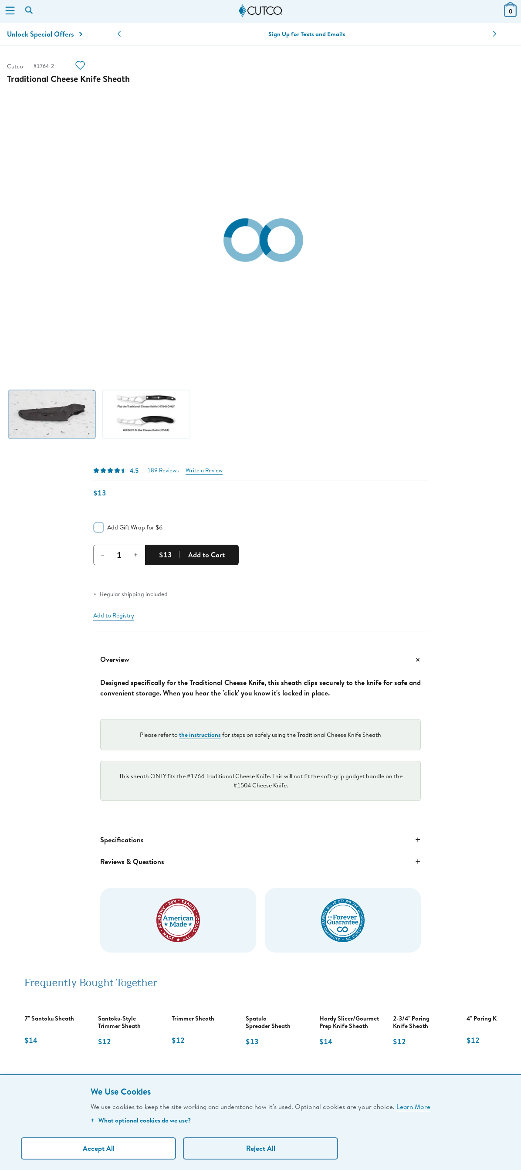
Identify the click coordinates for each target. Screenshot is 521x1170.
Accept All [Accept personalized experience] (99, 1148)
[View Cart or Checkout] (510, 14)
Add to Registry (113, 615)
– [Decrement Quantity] (103, 555)
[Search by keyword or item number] (29, 11)
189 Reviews (163, 470)
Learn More (413, 1106)
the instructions (200, 734)
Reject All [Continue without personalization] (260, 1148)
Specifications (260, 839)
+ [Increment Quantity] (136, 555)
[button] (119, 34)
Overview (260, 659)
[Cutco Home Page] (260, 10)
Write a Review (204, 470)
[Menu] (10, 11)
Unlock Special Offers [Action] (44, 34)
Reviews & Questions (260, 861)
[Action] (80, 66)
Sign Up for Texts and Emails (306, 34)
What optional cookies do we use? (141, 1120)
